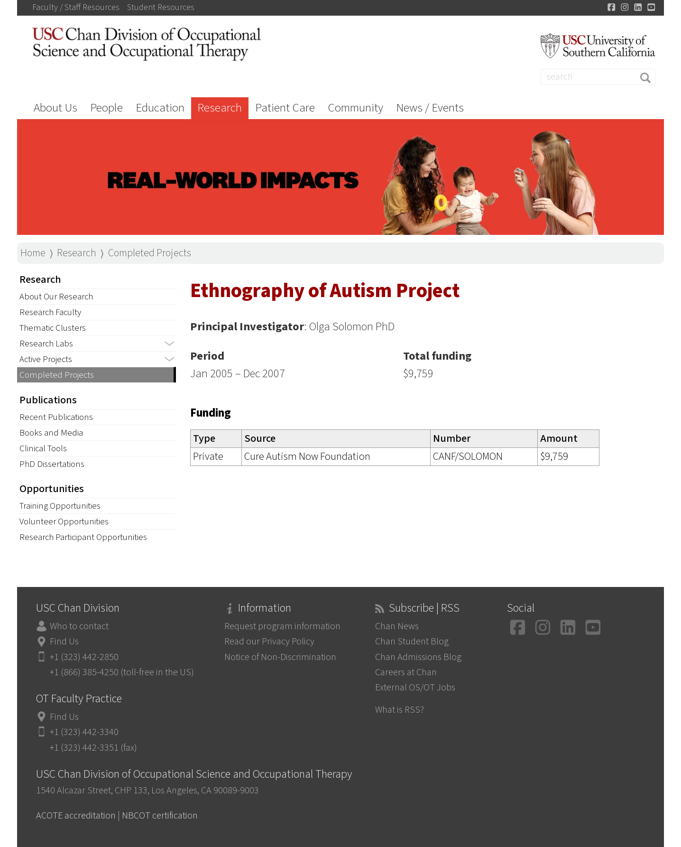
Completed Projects (149, 253)
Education (160, 107)
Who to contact (79, 626)
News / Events (430, 107)
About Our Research (56, 296)
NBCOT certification (160, 815)
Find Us (64, 641)
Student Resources (160, 7)
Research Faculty (50, 312)
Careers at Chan (406, 672)
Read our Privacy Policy (269, 641)
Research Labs (46, 343)
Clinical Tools (43, 448)
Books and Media (51, 433)
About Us (55, 107)
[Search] (598, 77)
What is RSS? (399, 710)
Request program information (282, 626)
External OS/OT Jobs (415, 687)
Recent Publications (56, 417)
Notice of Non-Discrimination (280, 657)
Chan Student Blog (412, 641)
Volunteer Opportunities (64, 521)
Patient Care (285, 107)
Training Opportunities (60, 506)
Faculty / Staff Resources (76, 7)
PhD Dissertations (51, 464)
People (106, 107)
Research (219, 107)
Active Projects (45, 359)
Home (33, 253)
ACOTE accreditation (76, 815)
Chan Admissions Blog (418, 657)
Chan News (397, 626)
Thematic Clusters (52, 328)
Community (355, 107)
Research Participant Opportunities (83, 537)
